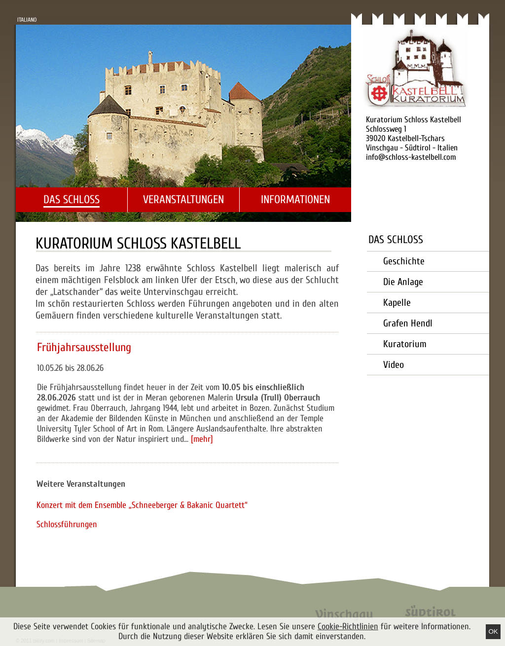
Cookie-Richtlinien (348, 626)
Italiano (26, 19)
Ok (493, 631)
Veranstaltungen (183, 199)
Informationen (295, 199)
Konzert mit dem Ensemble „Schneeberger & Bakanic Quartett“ (142, 505)
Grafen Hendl (408, 323)
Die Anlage (403, 281)
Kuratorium (405, 344)
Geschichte (404, 261)
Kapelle (397, 302)
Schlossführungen (66, 524)
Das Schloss (71, 199)
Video (393, 364)
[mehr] (202, 439)
